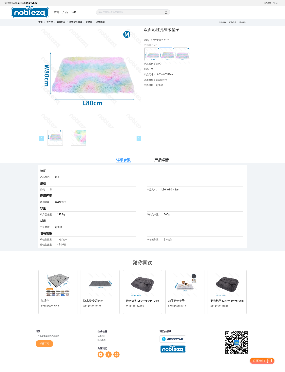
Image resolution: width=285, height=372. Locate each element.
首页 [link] (40, 22)
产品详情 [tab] (161, 160)
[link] (50, 22)
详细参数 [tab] (123, 160)
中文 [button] (277, 3)
